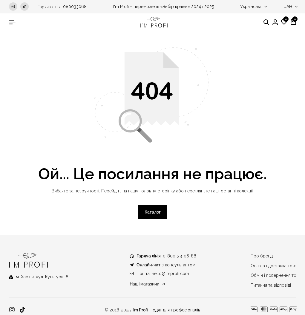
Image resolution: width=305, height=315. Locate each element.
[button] (284, 22)
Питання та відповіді (271, 285)
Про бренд (262, 256)
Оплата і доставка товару (276, 265)
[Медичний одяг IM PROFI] (154, 22)
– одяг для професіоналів (166, 310)
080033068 (75, 6)
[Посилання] (12, 310)
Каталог (153, 212)
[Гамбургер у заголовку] (12, 22)
